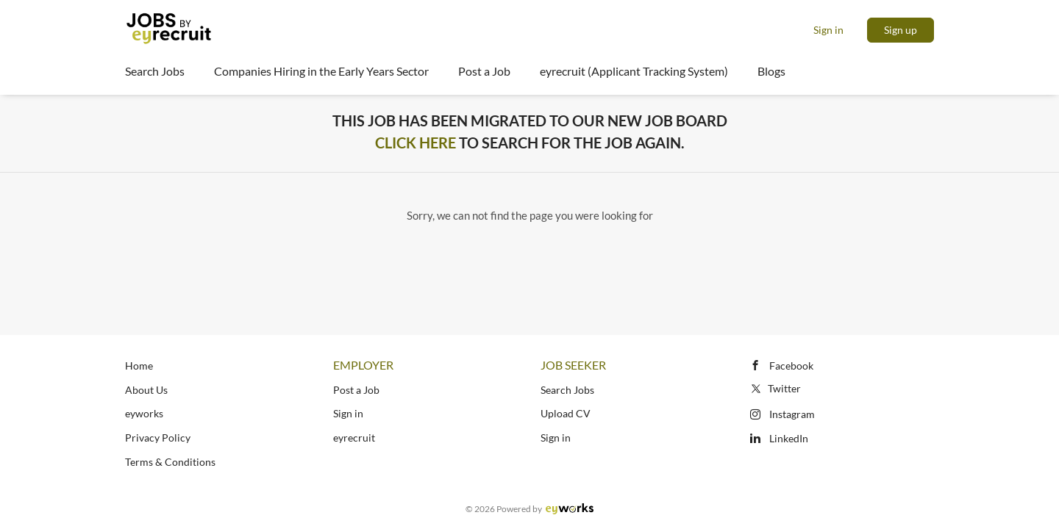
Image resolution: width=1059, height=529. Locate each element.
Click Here (415, 142)
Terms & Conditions (170, 462)
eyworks (144, 413)
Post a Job (356, 390)
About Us (146, 390)
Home (139, 365)
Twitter (775, 388)
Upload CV (566, 413)
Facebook (791, 365)
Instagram (792, 414)
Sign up (900, 30)
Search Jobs (567, 390)
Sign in (828, 30)
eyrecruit (354, 437)
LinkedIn (788, 438)
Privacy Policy (157, 437)
